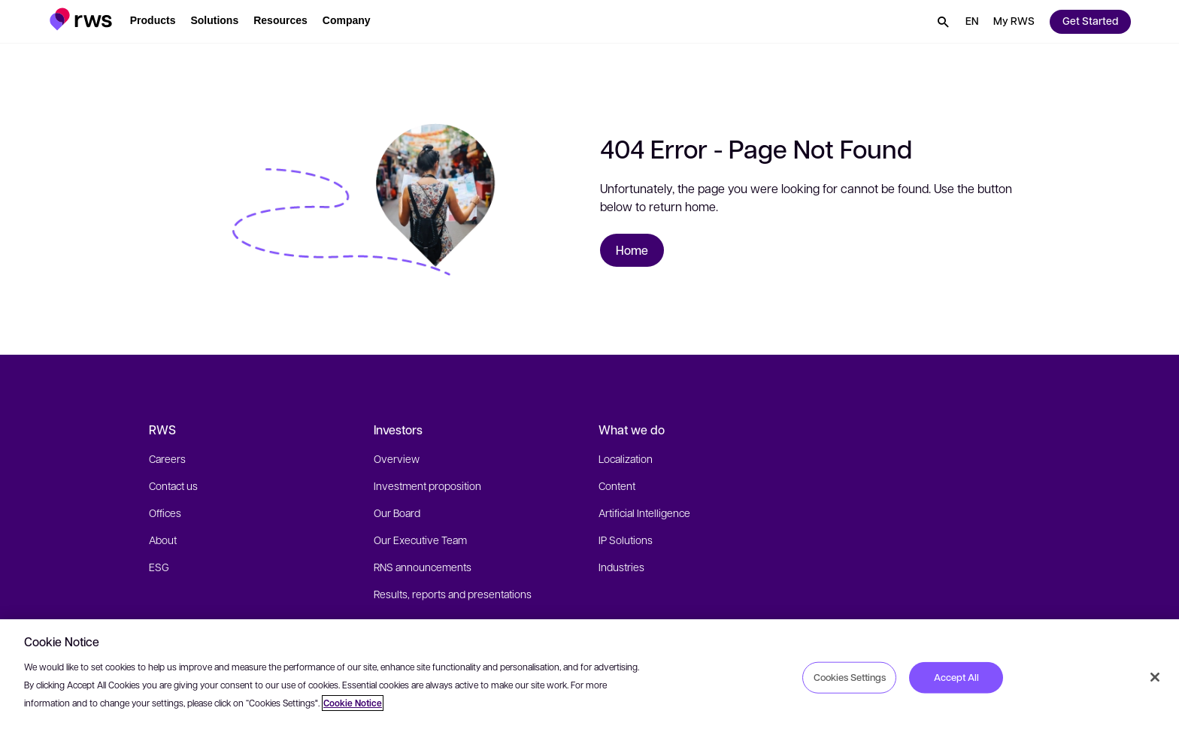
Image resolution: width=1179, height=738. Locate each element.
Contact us (173, 485)
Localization (626, 458)
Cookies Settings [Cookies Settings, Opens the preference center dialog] (850, 677)
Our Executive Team (420, 539)
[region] (589, 678)
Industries (621, 566)
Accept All (956, 677)
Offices (165, 512)
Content (617, 485)
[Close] (1154, 677)
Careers (167, 458)
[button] (81, 19)
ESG (159, 566)
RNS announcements (422, 566)
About (163, 539)
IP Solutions (626, 539)
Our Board (397, 512)
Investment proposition (427, 485)
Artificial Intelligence (644, 512)
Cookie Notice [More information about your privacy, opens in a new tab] (352, 703)
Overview (397, 458)
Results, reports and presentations (453, 593)
